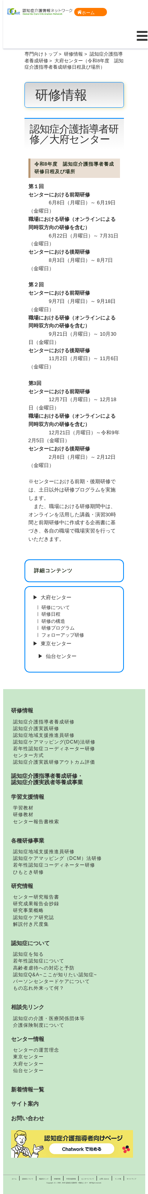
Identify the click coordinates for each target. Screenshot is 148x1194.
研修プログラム (58, 627)
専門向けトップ (41, 53)
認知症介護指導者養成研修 (44, 722)
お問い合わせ (27, 1118)
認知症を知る (28, 954)
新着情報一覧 (27, 1089)
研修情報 (73, 53)
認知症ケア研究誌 (33, 917)
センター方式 (28, 755)
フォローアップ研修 (62, 634)
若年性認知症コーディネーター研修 (54, 748)
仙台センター (61, 656)
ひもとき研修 (28, 872)
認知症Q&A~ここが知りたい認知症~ (55, 974)
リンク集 (118, 1179)
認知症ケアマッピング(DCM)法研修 (54, 742)
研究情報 (22, 886)
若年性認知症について (38, 961)
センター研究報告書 (36, 897)
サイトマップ (131, 1179)
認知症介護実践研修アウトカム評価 (54, 762)
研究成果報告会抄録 (36, 903)
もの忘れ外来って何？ (38, 988)
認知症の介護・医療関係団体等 (49, 1018)
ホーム (86, 12)
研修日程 (50, 614)
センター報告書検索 (36, 821)
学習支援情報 (27, 797)
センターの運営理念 (36, 1050)
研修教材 (23, 814)
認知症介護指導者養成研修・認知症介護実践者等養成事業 (47, 779)
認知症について (30, 943)
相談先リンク (27, 1007)
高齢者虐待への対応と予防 (44, 968)
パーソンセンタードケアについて (51, 981)
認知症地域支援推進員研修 (44, 735)
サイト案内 (25, 1104)
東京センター (56, 644)
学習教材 (23, 808)
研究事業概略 (28, 910)
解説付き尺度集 (31, 924)
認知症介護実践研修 (36, 728)
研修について (55, 607)
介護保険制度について (38, 1025)
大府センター (56, 597)
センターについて (87, 1179)
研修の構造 (53, 621)
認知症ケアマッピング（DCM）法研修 (57, 858)
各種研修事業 (27, 840)
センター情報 (27, 1039)
